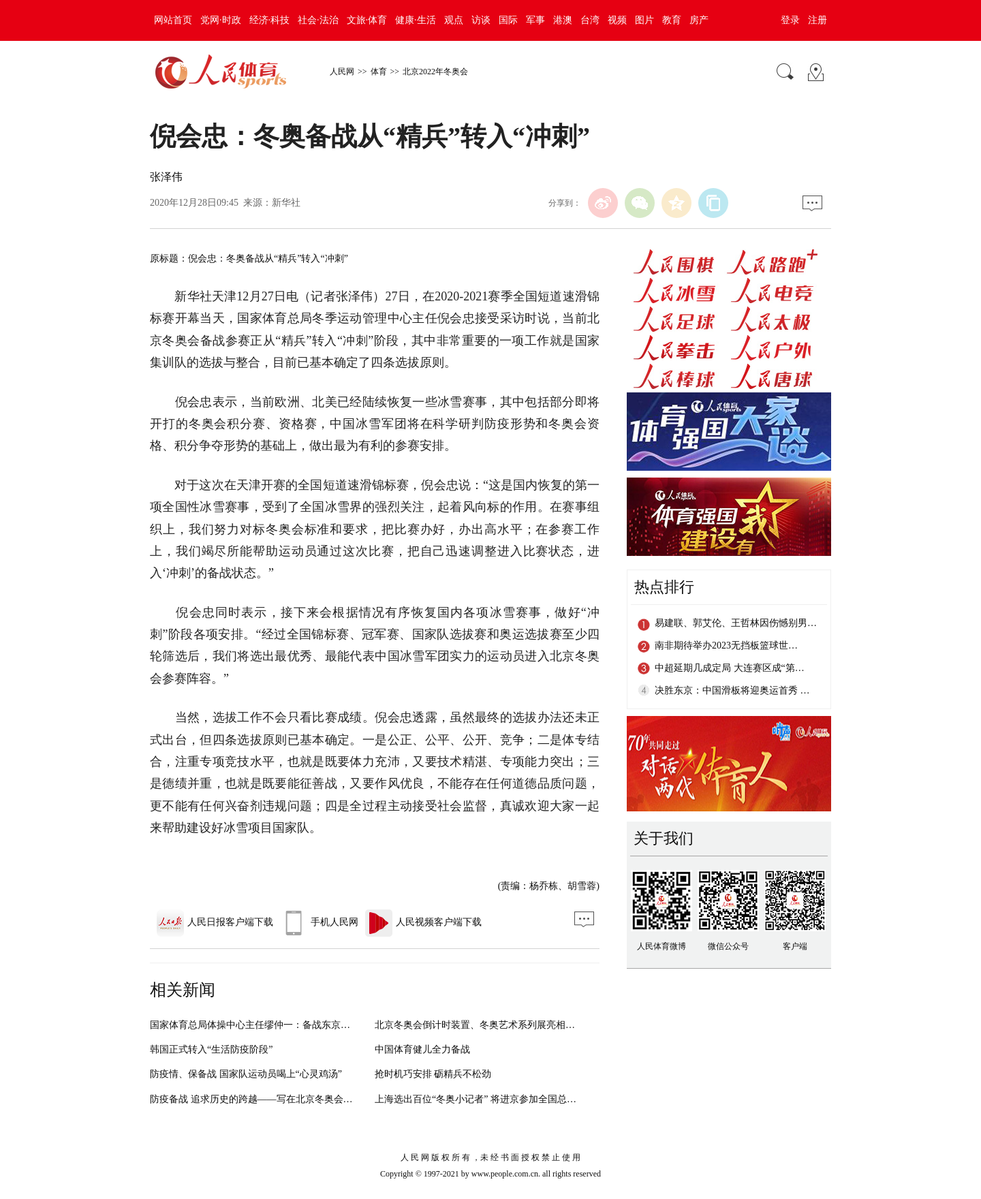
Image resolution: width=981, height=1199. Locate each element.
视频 (617, 20)
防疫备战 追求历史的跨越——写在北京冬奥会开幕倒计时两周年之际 (294, 1099)
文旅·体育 (367, 20)
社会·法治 (318, 20)
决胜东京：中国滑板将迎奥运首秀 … (732, 690)
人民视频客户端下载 (423, 922)
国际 (508, 20)
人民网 (342, 71)
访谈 (480, 20)
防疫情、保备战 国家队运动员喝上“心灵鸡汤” (246, 1074)
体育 (379, 71)
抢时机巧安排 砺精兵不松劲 (433, 1074)
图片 (644, 20)
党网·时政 (220, 20)
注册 (817, 20)
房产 (698, 20)
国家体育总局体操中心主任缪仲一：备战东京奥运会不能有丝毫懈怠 (293, 1025)
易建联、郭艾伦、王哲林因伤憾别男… (736, 623)
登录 (790, 20)
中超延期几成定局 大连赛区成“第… (730, 668)
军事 (535, 20)
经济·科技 (269, 20)
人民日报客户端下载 (215, 922)
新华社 (286, 203)
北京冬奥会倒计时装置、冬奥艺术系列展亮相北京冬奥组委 (499, 1025)
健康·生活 (415, 20)
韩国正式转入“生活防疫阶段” (211, 1049)
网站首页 (173, 20)
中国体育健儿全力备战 (422, 1049)
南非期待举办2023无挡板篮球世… (726, 645)
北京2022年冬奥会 (435, 71)
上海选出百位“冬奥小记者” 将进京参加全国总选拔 (480, 1099)
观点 (453, 20)
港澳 (562, 20)
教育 (671, 20)
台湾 (590, 20)
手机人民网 (319, 922)
